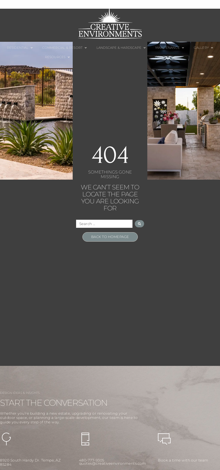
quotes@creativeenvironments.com (112, 463)
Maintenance (169, 48)
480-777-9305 (91, 460)
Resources (57, 57)
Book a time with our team (183, 460)
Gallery (203, 48)
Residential (20, 48)
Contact (165, 57)
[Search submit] (139, 223)
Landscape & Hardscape (121, 48)
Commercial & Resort (64, 48)
